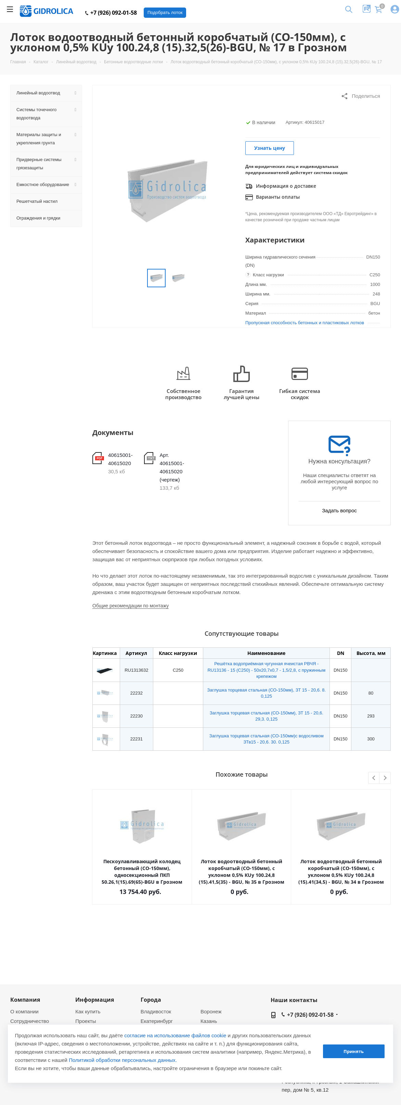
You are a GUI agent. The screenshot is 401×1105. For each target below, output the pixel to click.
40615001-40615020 (120, 459)
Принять (354, 1051)
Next (385, 778)
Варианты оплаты (272, 197)
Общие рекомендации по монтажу (130, 605)
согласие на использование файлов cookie (175, 1035)
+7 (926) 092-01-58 (111, 12)
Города (151, 999)
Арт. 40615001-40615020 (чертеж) (172, 467)
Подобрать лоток (164, 12)
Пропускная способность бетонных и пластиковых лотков (304, 322)
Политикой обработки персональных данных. (123, 1060)
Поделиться (360, 96)
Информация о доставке (280, 186)
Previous (374, 778)
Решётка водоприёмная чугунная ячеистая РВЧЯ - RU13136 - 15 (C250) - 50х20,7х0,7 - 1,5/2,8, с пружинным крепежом (266, 670)
